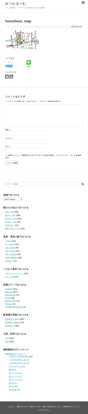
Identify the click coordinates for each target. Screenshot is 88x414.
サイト (8, 147)
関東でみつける (22, 406)
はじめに (11, 406)
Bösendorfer (10, 295)
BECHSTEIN (10, 301)
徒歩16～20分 (11, 222)
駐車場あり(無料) (12, 322)
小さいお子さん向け (17, 366)
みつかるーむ (15, 3)
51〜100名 (9, 244)
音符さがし (13, 383)
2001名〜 (9, 261)
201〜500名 (10, 251)
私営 (7, 342)
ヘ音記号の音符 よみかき (19, 363)
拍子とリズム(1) (15, 373)
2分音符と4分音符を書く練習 (21, 356)
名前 (8, 130)
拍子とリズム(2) (15, 376)
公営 (7, 338)
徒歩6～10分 (10, 215)
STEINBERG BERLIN (14, 307)
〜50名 (8, 241)
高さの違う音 (14, 390)
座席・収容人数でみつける (52, 406)
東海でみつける (35, 406)
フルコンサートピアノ (14, 273)
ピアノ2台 (9, 277)
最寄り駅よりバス (12, 229)
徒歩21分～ (10, 225)
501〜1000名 (10, 254)
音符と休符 (13, 386)
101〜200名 (10, 248)
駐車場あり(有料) (12, 319)
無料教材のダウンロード (15, 354)
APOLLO (8, 304)
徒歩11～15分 (11, 219)
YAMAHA (9, 289)
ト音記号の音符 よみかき (19, 360)
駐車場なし (9, 326)
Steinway (9, 292)
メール (9, 138)
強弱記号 (12, 370)
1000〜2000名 (11, 258)
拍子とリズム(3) (15, 380)
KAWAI (8, 298)
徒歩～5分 (9, 212)
